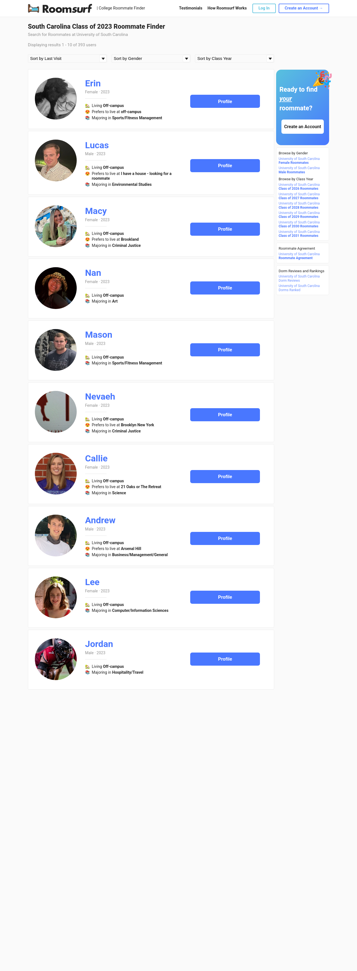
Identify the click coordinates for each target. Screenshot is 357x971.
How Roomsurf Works (227, 8)
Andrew (100, 520)
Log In (264, 8)
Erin (93, 83)
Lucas (97, 145)
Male (89, 154)
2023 (105, 92)
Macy (96, 211)
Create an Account (302, 126)
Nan (93, 272)
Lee (92, 582)
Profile (225, 101)
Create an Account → (304, 8)
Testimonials (190, 8)
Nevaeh (100, 396)
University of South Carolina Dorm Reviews (299, 278)
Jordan (99, 644)
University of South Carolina (299, 161)
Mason (98, 334)
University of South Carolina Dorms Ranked (299, 288)
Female (91, 92)
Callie (96, 458)
